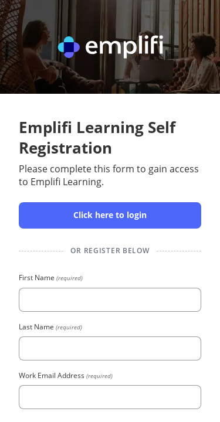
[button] (110, 215)
